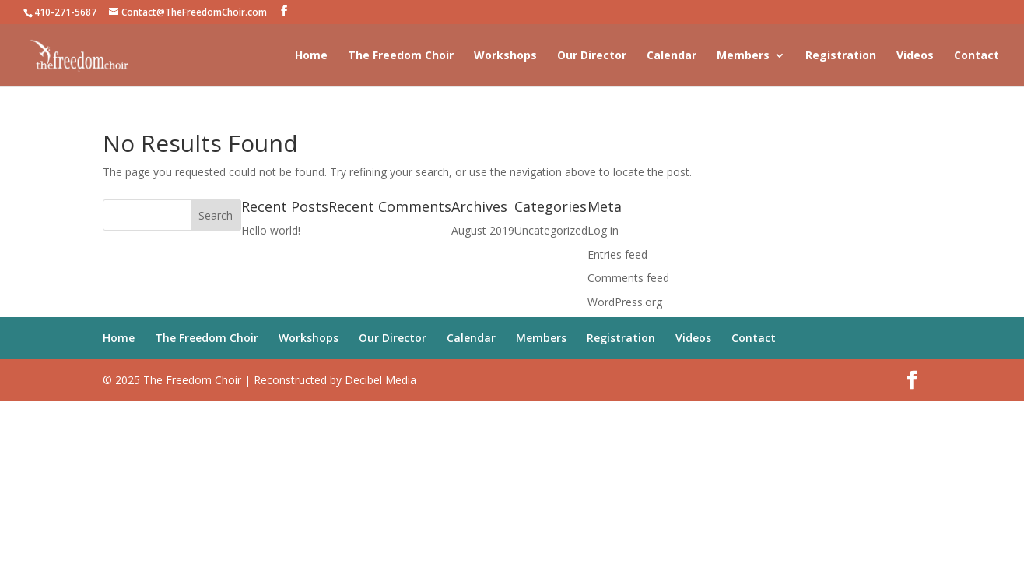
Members (743, 56)
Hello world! (270, 230)
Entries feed (617, 254)
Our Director (591, 56)
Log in (603, 230)
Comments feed (628, 277)
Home (311, 56)
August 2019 (482, 230)
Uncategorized (550, 230)
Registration (840, 56)
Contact (976, 56)
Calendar (671, 56)
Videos (915, 56)
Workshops (505, 56)
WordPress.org (624, 302)
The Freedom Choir (401, 56)
